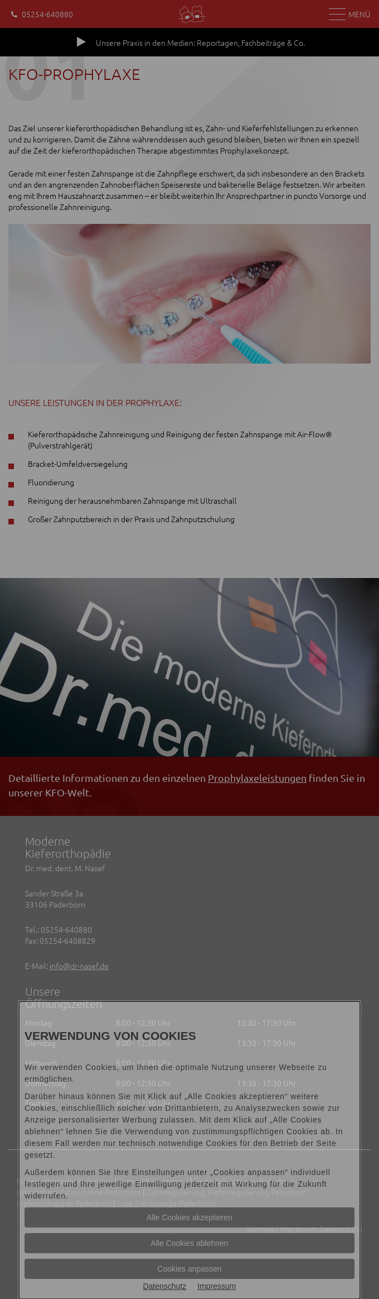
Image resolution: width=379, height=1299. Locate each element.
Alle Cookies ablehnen (189, 1243)
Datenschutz (164, 1286)
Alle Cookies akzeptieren (189, 1217)
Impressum (216, 1286)
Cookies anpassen (189, 1268)
